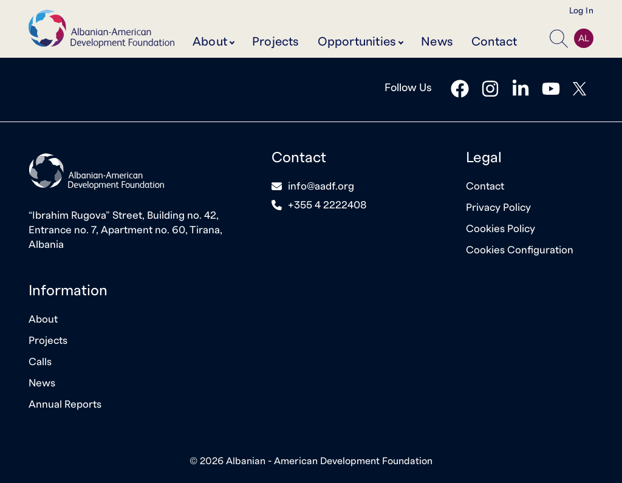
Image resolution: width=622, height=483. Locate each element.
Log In (581, 11)
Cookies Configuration (519, 250)
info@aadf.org (321, 186)
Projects (275, 42)
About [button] (210, 42)
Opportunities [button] (357, 42)
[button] (559, 38)
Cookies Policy (500, 229)
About (43, 319)
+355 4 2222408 (327, 205)
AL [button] (583, 38)
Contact (494, 42)
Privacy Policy (498, 207)
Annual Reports (65, 404)
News (437, 42)
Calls (40, 362)
